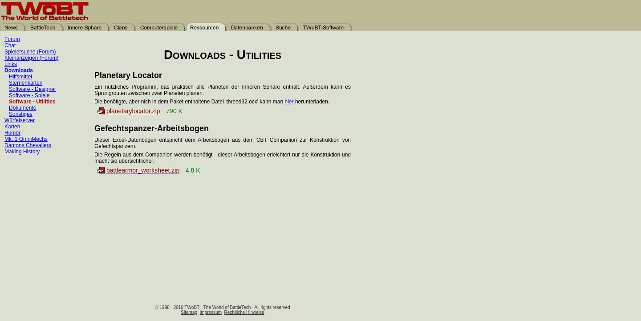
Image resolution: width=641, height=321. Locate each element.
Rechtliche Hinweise (244, 312)
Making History (22, 151)
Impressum (211, 312)
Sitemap (189, 312)
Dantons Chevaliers (27, 145)
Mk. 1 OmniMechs (26, 139)
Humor (12, 133)
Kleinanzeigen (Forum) (31, 58)
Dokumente (22, 108)
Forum (12, 39)
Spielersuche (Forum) (30, 52)
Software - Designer (32, 89)
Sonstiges (20, 114)
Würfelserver (19, 120)
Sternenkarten (25, 83)
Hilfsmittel (20, 77)
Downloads (18, 70)
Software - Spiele (29, 95)
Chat (10, 45)
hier (289, 102)
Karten (12, 126)
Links (10, 64)
